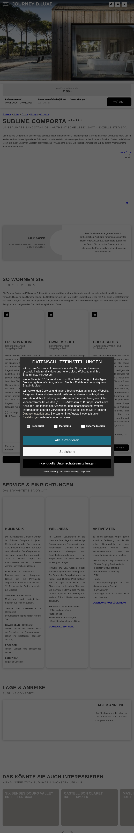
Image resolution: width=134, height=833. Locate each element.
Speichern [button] (67, 451)
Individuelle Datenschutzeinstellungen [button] (67, 463)
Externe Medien (93, 425)
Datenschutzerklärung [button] (69, 471)
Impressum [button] (86, 471)
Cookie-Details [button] (50, 471)
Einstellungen (31, 417)
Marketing (62, 425)
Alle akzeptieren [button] (67, 440)
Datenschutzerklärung (36, 413)
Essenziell (35, 425)
